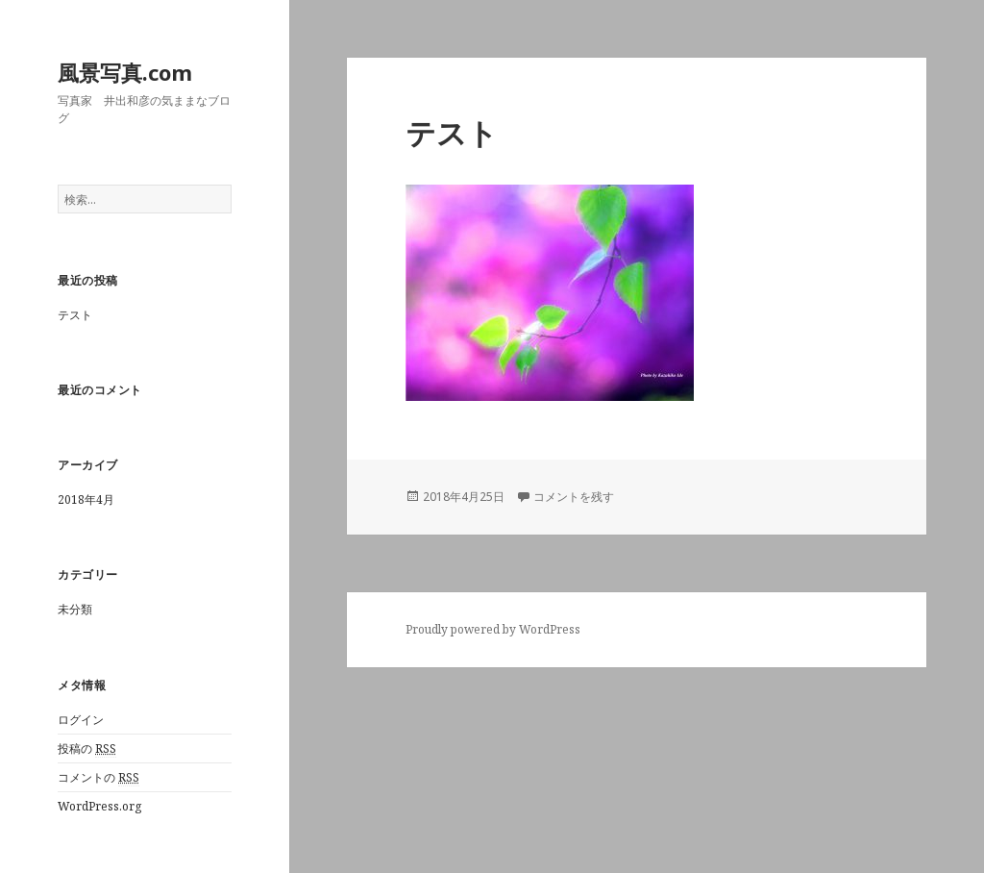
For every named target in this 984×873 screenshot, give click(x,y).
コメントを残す (573, 496)
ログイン (81, 719)
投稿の (87, 749)
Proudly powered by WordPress (493, 629)
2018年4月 (86, 499)
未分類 (75, 609)
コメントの (98, 777)
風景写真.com (125, 72)
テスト (75, 315)
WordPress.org (99, 806)
